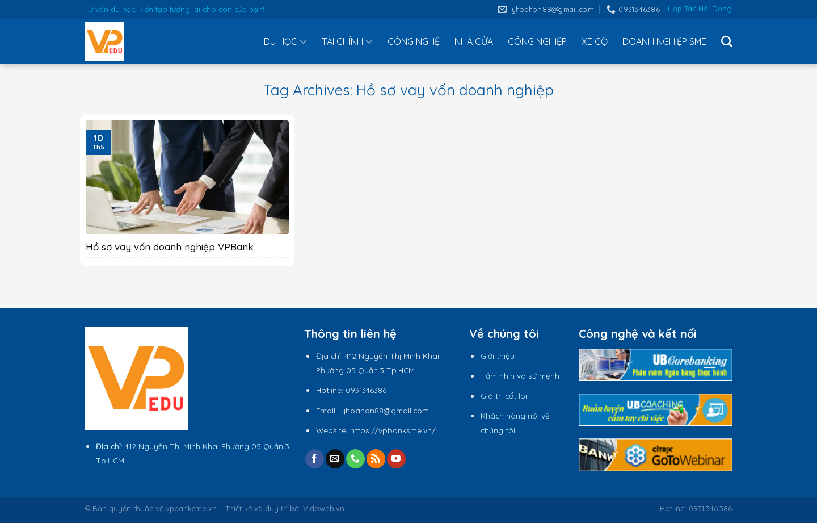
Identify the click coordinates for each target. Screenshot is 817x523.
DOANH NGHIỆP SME (664, 41)
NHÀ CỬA (473, 41)
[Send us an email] (335, 458)
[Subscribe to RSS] (376, 458)
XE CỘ (595, 41)
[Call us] (355, 458)
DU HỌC (285, 41)
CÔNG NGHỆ (414, 41)
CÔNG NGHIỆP (537, 41)
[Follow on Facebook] (314, 458)
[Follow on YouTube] (396, 458)
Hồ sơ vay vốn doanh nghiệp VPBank (170, 247)
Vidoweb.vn (323, 508)
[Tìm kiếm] (726, 41)
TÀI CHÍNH (347, 41)
